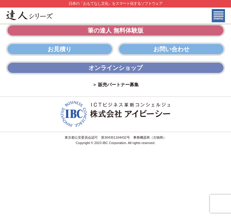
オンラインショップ (115, 67)
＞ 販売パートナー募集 (115, 84)
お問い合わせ (171, 49)
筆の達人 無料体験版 (115, 30)
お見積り (60, 49)
